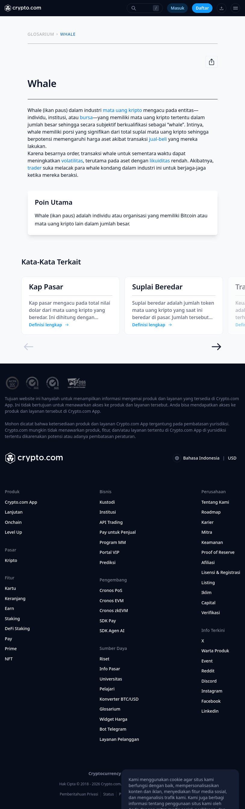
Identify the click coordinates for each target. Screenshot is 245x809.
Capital (208, 602)
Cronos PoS (111, 590)
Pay (8, 638)
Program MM (113, 542)
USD (232, 458)
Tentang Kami (215, 502)
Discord (209, 681)
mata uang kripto (122, 110)
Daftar (202, 8)
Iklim (206, 592)
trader (35, 168)
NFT (9, 659)
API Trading (111, 522)
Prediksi (108, 562)
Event (206, 661)
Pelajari (107, 689)
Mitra (206, 532)
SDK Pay (108, 620)
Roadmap (211, 512)
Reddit (207, 671)
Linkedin (210, 711)
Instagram (211, 691)
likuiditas (160, 160)
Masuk (177, 8)
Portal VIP (109, 552)
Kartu (10, 588)
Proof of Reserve (217, 552)
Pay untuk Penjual (118, 532)
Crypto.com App (21, 502)
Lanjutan (14, 512)
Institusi (108, 512)
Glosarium (110, 709)
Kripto (11, 560)
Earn (9, 608)
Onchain (13, 522)
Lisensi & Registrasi (220, 572)
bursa (86, 117)
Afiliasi (208, 562)
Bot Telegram (113, 729)
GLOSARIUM (41, 34)
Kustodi (107, 502)
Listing (208, 582)
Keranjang (15, 598)
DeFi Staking (17, 628)
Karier (207, 522)
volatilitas (72, 160)
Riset (105, 659)
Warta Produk (215, 651)
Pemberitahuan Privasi (79, 794)
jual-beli (158, 139)
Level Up (13, 532)
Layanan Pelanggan (119, 739)
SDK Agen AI (112, 630)
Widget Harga (113, 719)
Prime (11, 648)
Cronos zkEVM (114, 610)
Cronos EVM (112, 600)
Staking (12, 618)
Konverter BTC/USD (119, 699)
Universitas (111, 679)
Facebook (211, 701)
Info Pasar (110, 669)
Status (108, 794)
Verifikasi (210, 612)
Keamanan (212, 542)
